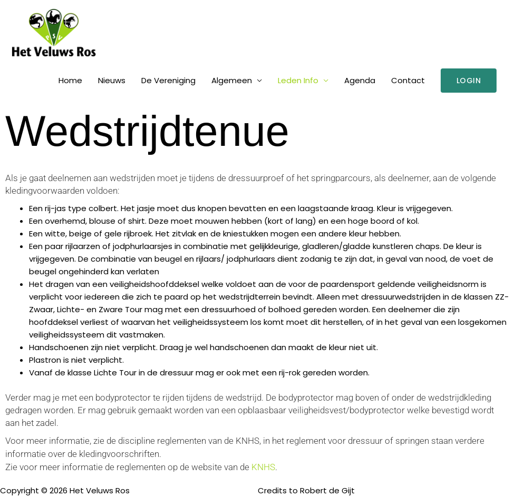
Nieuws (111, 80)
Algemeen (231, 80)
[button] (469, 80)
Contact (408, 80)
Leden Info (298, 80)
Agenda (359, 80)
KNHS (263, 467)
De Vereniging (168, 80)
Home (70, 80)
